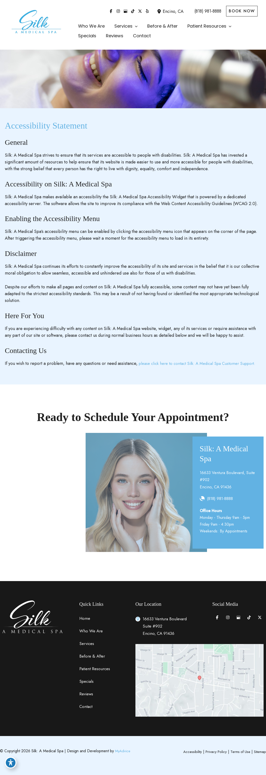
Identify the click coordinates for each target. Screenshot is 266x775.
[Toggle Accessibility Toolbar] (10, 764)
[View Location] (160, 11)
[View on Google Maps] (199, 680)
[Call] (204, 11)
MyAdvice (123, 751)
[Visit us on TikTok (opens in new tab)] (132, 11)
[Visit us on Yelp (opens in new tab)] (147, 11)
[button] (242, 11)
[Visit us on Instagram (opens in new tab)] (118, 11)
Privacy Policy (213, 751)
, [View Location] (173, 11)
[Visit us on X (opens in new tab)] (140, 11)
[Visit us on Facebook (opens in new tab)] (111, 11)
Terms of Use (239, 751)
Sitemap (259, 751)
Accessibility (189, 751)
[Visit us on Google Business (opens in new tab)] (125, 11)
